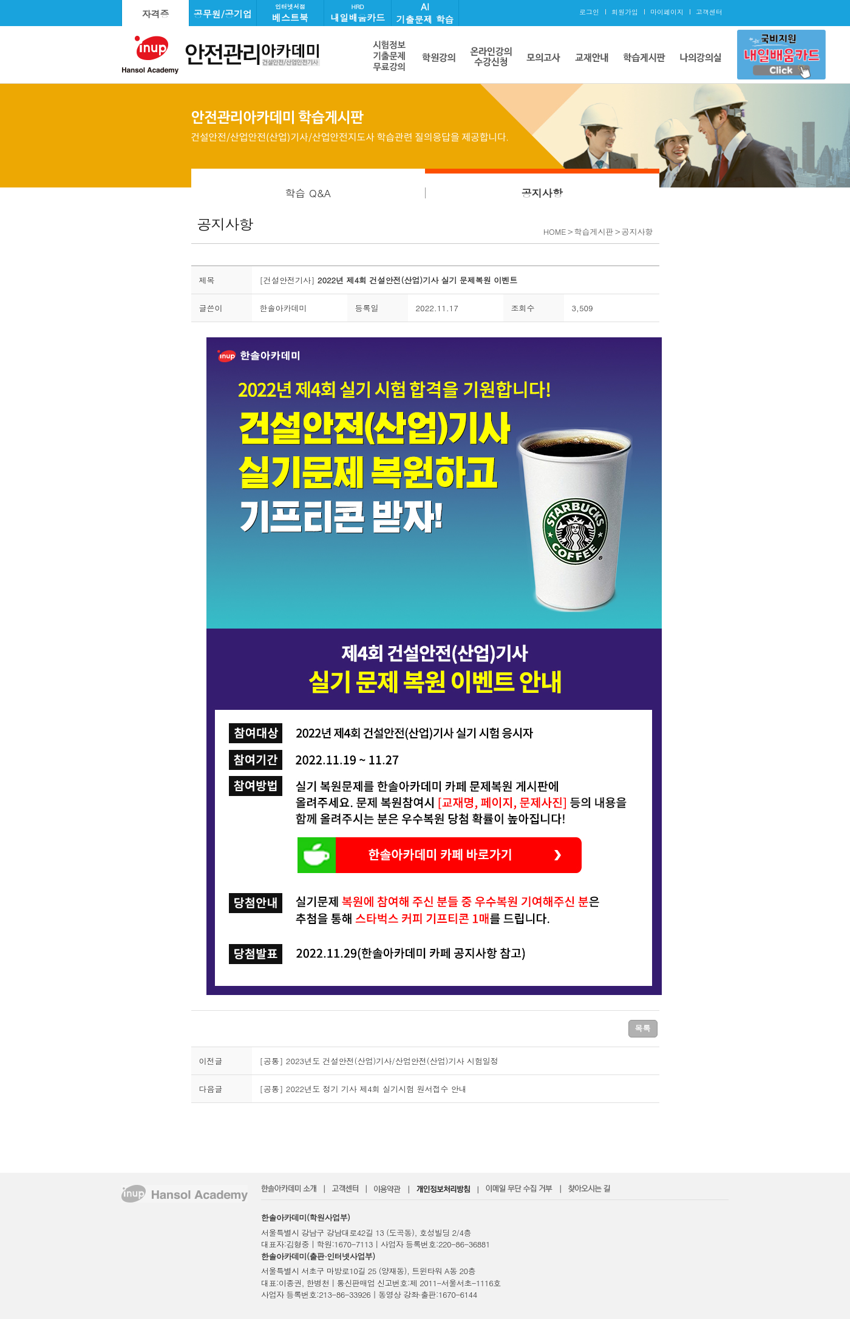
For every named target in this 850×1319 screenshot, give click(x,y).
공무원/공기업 (223, 13)
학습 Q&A (308, 193)
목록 (643, 1028)
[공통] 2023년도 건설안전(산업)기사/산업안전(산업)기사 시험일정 (379, 1061)
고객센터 (709, 11)
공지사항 (542, 193)
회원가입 (624, 11)
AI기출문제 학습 (425, 12)
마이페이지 (667, 11)
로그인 (589, 11)
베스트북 (290, 13)
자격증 (155, 13)
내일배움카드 (357, 13)
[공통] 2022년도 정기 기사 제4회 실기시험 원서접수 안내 (363, 1089)
